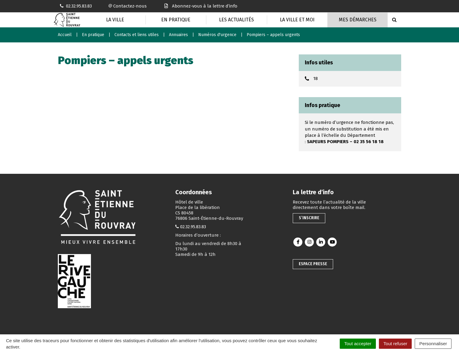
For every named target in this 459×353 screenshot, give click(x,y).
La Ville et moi (297, 20)
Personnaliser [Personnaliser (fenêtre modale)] (433, 343)
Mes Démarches (357, 20)
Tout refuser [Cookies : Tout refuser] (395, 343)
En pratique (175, 20)
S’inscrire (309, 217)
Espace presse (313, 263)
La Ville (115, 20)
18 (315, 78)
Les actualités (236, 20)
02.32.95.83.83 (193, 226)
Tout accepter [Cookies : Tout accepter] (357, 343)
